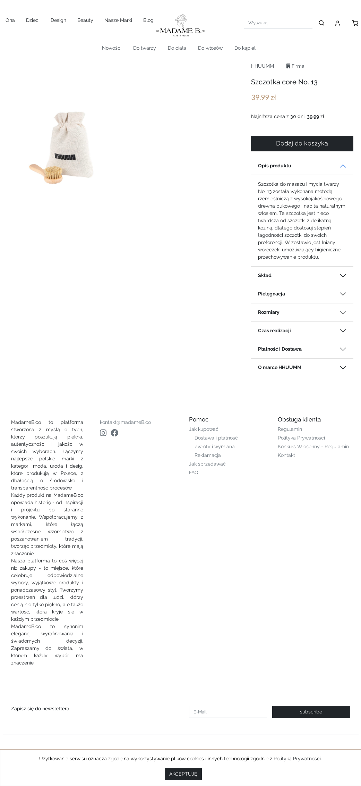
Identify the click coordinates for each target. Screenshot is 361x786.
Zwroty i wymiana (215, 446)
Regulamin (290, 429)
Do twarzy (144, 48)
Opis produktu (274, 165)
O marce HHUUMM (279, 367)
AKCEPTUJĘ (183, 774)
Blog (148, 20)
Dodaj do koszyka (302, 143)
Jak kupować (203, 429)
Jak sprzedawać (207, 464)
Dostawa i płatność (216, 438)
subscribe (311, 711)
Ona (10, 20)
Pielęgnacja (271, 293)
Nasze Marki (118, 20)
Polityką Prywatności (297, 758)
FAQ (193, 472)
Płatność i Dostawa (280, 349)
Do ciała (177, 48)
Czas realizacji (274, 330)
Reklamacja (208, 455)
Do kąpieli (245, 48)
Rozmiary (269, 312)
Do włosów (210, 48)
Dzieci (33, 20)
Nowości (111, 48)
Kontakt (286, 455)
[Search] (278, 23)
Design (58, 20)
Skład (265, 275)
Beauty (85, 20)
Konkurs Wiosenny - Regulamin (313, 446)
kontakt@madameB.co (125, 422)
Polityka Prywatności (301, 438)
